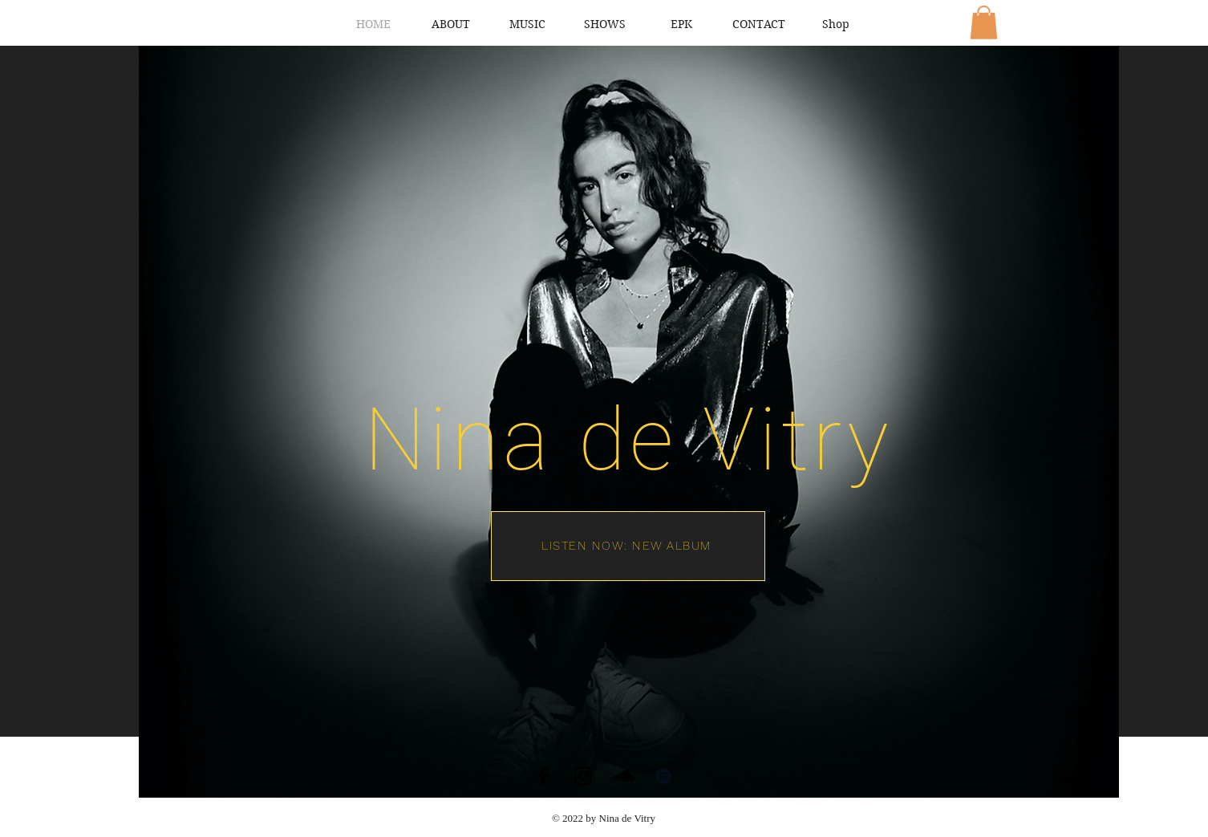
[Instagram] (583, 776)
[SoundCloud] (623, 776)
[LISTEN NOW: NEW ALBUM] (628, 546)
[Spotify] (663, 776)
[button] (984, 22)
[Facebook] (543, 776)
